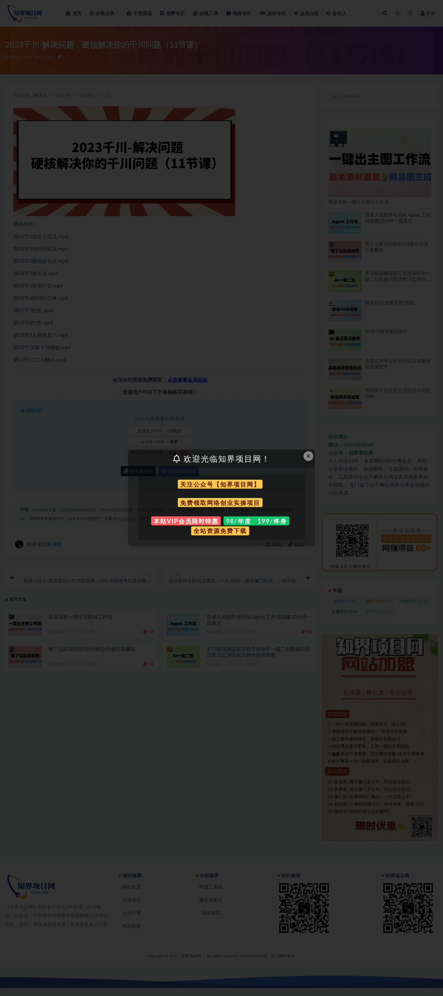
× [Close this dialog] (308, 455)
